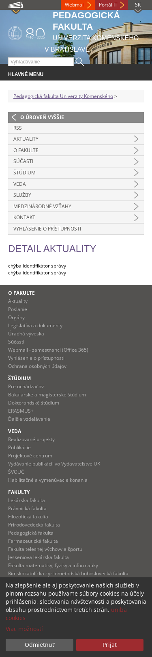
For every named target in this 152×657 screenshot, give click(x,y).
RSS (17, 127)
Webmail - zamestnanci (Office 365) (48, 349)
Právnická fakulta (27, 508)
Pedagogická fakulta (31, 532)
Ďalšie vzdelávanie (29, 419)
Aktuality (26, 138)
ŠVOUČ (16, 471)
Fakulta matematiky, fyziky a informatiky (53, 565)
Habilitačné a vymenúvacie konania (48, 479)
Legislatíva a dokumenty (35, 325)
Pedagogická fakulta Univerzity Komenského (63, 96)
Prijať (110, 644)
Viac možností (24, 629)
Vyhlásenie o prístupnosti (47, 228)
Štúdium (24, 172)
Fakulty (19, 492)
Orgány (16, 317)
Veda (19, 184)
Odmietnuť (39, 644)
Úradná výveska (26, 333)
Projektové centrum (30, 455)
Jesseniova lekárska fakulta (38, 557)
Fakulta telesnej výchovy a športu (45, 549)
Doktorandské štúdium (33, 402)
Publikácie (19, 447)
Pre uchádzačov (26, 386)
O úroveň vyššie (42, 117)
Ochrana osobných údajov (37, 366)
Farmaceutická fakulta (33, 540)
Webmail (75, 4)
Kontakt (24, 217)
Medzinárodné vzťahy (42, 206)
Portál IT (108, 4)
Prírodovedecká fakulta (34, 524)
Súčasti (23, 161)
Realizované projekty (31, 439)
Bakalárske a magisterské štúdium (47, 394)
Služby (22, 194)
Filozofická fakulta (28, 516)
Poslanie (17, 309)
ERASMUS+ (21, 410)
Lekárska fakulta (26, 500)
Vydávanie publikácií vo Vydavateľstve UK (54, 463)
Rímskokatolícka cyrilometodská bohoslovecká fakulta (68, 573)
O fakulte (26, 150)
